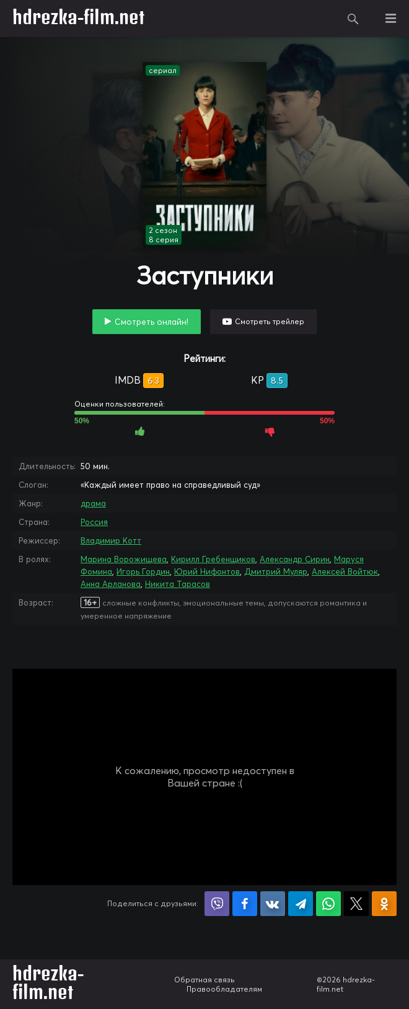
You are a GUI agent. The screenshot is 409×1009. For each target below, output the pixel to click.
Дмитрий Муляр (275, 571)
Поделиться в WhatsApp (328, 903)
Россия (94, 522)
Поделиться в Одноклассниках (384, 903)
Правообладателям (224, 989)
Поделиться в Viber (217, 903)
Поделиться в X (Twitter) (356, 903)
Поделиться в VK (272, 903)
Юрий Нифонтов (207, 571)
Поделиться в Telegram (300, 903)
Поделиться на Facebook (244, 903)
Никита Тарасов (177, 584)
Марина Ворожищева (124, 559)
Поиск (353, 18)
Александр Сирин (295, 559)
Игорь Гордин (143, 571)
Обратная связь (204, 979)
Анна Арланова (111, 584)
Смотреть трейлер (269, 321)
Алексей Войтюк (345, 571)
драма (93, 503)
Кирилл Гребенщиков (213, 559)
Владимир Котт (111, 540)
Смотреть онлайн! (151, 322)
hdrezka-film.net (78, 18)
